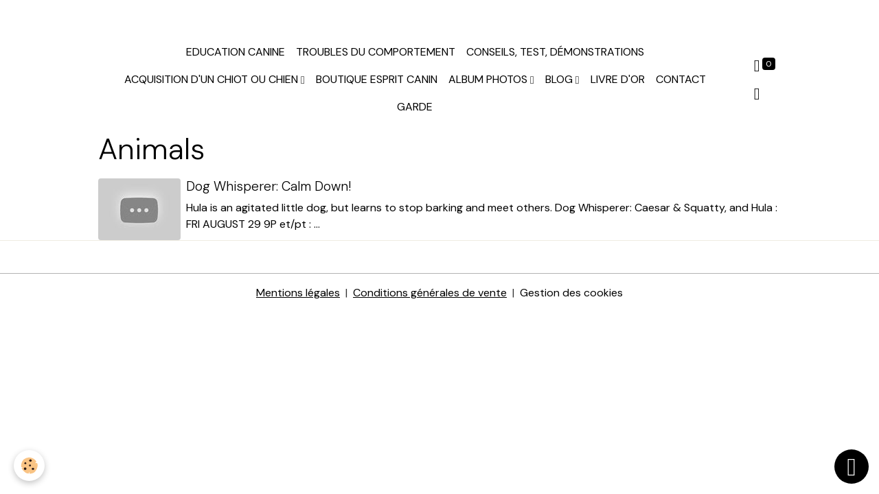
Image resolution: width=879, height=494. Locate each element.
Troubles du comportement (375, 52)
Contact (681, 79)
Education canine (235, 52)
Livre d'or (618, 79)
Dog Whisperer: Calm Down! (268, 186)
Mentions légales (298, 292)
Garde (415, 106)
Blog (560, 79)
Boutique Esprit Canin (376, 79)
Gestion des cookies (571, 292)
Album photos (489, 79)
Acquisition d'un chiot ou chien (212, 79)
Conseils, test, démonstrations (555, 52)
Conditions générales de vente (430, 292)
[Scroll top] (851, 466)
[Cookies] (29, 465)
